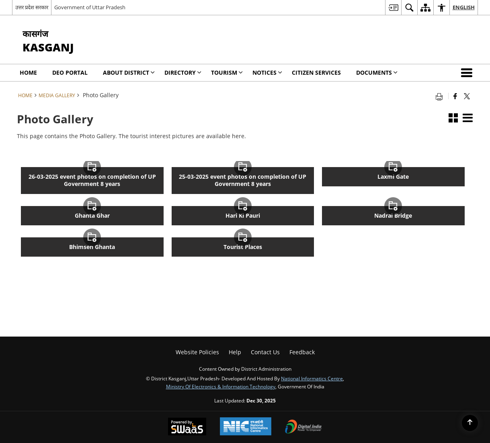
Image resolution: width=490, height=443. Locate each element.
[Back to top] (470, 423)
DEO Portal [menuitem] (70, 72)
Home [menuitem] (28, 72)
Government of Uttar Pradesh (89, 7)
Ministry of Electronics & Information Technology (220, 386)
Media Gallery (57, 95)
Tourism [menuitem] (227, 72)
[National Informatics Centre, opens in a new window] (245, 427)
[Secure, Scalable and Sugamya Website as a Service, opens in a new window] (187, 427)
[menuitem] (393, 7)
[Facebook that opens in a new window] (455, 96)
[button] (468, 72)
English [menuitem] (464, 7)
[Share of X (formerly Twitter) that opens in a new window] (467, 96)
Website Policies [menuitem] (197, 352)
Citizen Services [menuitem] (316, 72)
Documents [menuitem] (377, 72)
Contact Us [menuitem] (265, 352)
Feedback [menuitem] (302, 352)
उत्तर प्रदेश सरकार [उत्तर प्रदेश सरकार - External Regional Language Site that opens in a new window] (31, 7)
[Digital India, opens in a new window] (303, 427)
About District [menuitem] (129, 72)
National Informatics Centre (312, 378)
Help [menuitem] (235, 352)
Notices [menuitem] (267, 72)
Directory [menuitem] (182, 72)
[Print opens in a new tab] (441, 96)
